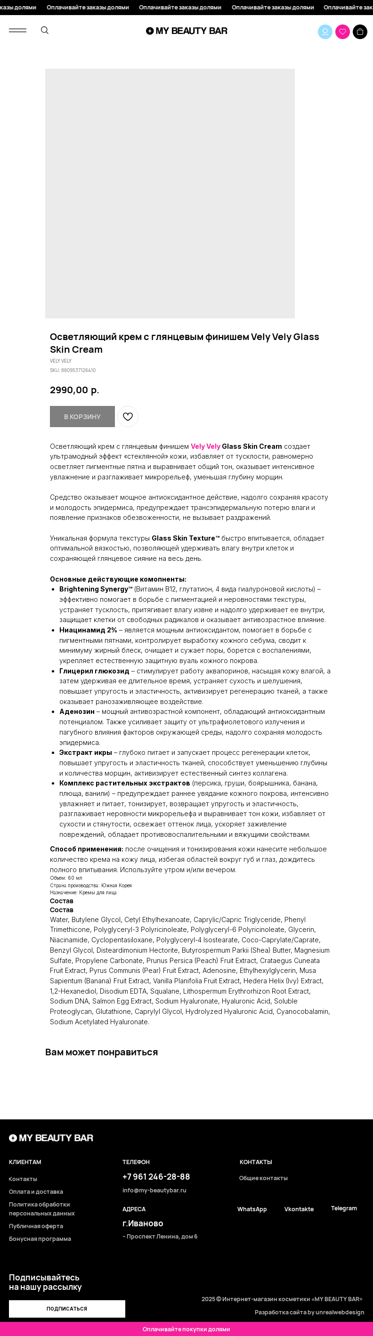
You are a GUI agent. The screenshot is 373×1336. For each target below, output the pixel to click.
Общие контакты (263, 1178)
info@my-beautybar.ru (154, 1190)
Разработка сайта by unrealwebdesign (310, 1312)
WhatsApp (252, 1209)
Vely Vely (205, 446)
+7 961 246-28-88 (156, 1176)
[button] (67, 1309)
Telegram (344, 1208)
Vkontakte (299, 1209)
